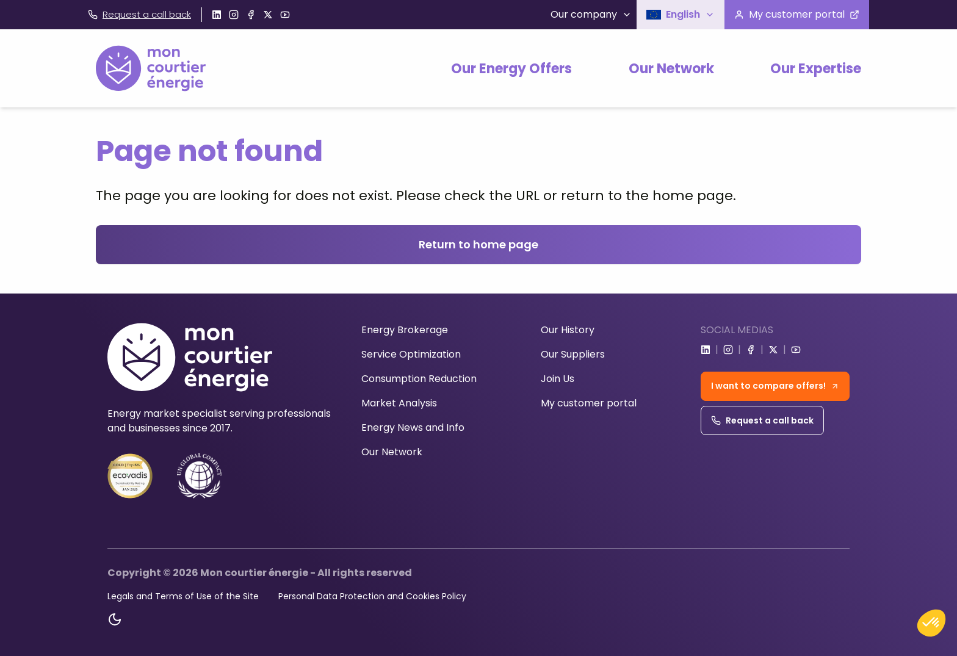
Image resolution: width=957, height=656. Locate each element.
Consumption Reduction (419, 379)
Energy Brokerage (404, 330)
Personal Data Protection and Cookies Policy (372, 596)
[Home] (151, 68)
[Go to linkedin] (217, 15)
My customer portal (589, 403)
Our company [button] (591, 14)
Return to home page (478, 244)
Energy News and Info (412, 427)
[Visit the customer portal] (796, 14)
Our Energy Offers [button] (511, 68)
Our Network (671, 68)
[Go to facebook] (251, 15)
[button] (680, 14)
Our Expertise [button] (815, 68)
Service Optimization (411, 354)
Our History (567, 330)
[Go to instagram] (234, 15)
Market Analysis (399, 403)
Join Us (557, 379)
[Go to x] (268, 15)
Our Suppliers (573, 354)
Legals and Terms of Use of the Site (183, 596)
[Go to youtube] (285, 15)
